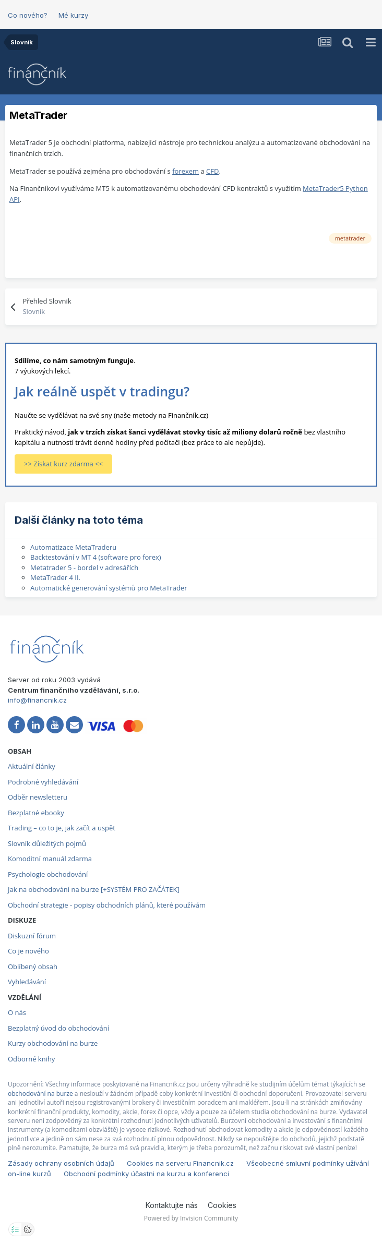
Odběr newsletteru (37, 797)
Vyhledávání (27, 981)
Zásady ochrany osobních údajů (61, 1163)
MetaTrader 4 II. (55, 577)
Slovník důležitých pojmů (47, 843)
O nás (17, 1012)
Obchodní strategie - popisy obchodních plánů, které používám (107, 905)
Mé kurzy (73, 15)
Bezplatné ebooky (36, 812)
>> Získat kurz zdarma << (63, 463)
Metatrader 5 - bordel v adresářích (84, 567)
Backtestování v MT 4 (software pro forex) (95, 557)
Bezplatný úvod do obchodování (58, 1028)
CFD (212, 171)
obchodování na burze (40, 1093)
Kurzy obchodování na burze (53, 1043)
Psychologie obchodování (48, 874)
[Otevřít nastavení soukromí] (15, 1229)
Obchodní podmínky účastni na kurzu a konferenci (146, 1173)
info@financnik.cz (37, 700)
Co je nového (28, 951)
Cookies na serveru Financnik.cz (180, 1163)
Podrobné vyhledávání (43, 782)
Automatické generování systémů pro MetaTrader (108, 588)
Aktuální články (31, 766)
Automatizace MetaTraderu (73, 547)
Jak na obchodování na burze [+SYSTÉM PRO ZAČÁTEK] (94, 889)
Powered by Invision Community (191, 1218)
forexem (185, 171)
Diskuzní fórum (32, 935)
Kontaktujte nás (172, 1205)
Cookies (222, 1205)
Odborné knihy (31, 1059)
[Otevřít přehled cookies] (27, 1229)
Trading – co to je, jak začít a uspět (61, 827)
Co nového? (27, 15)
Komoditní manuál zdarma (50, 858)
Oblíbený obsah (32, 966)
